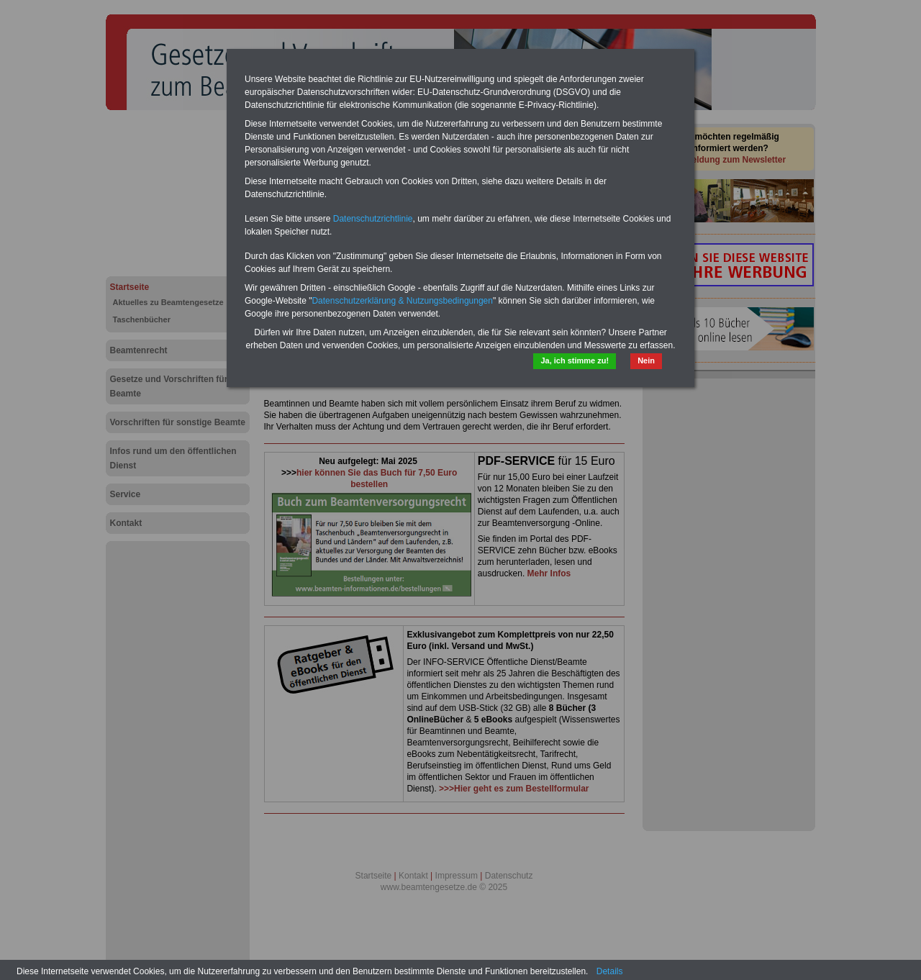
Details (609, 971)
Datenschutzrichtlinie (373, 219)
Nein (646, 360)
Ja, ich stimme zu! (574, 360)
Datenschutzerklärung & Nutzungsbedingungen (402, 301)
